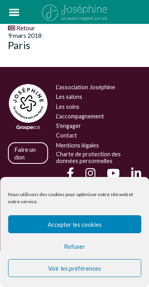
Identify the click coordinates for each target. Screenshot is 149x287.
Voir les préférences (74, 268)
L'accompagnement (80, 116)
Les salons (69, 96)
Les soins (67, 106)
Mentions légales (77, 145)
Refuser (74, 246)
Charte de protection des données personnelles (88, 157)
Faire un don (25, 153)
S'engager (68, 125)
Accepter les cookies (75, 224)
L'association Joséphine (85, 87)
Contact (66, 135)
